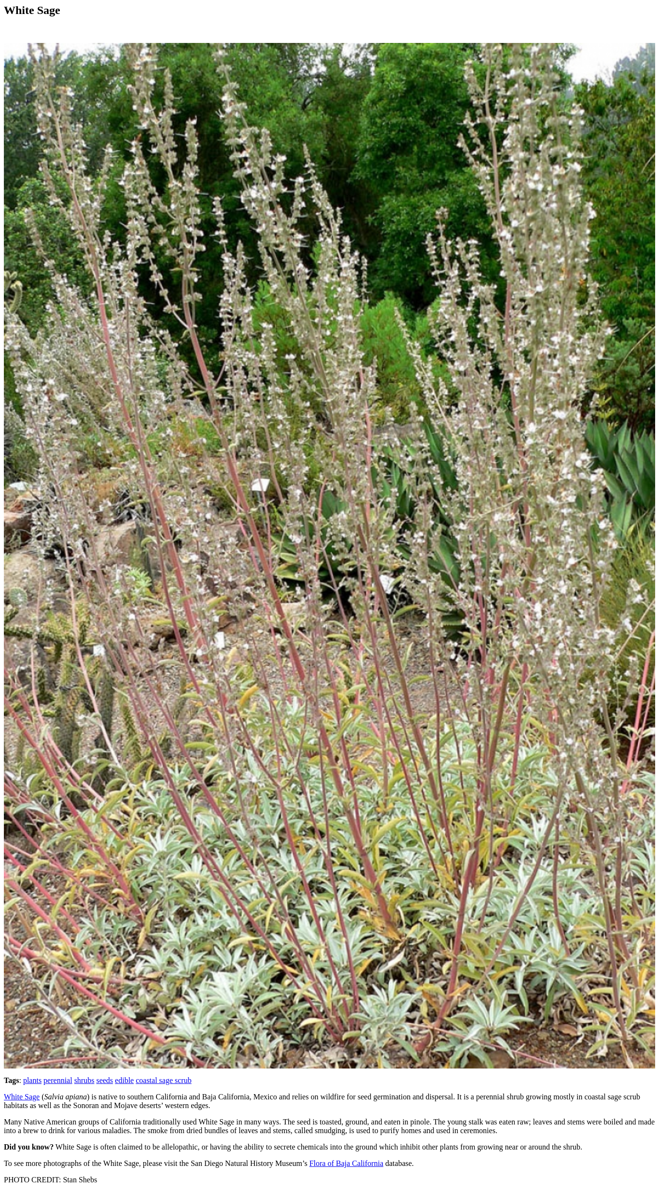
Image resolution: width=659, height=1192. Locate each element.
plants (32, 1080)
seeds (104, 1080)
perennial (57, 1080)
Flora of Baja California (346, 1163)
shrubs (84, 1080)
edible (124, 1080)
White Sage (22, 1097)
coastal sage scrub (164, 1080)
